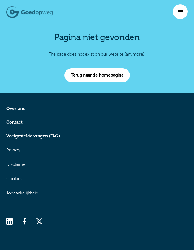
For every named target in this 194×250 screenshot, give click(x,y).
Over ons (15, 108)
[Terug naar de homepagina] (29, 12)
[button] (180, 11)
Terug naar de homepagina (100, 75)
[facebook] (24, 221)
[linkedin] (9, 221)
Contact (14, 122)
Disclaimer (16, 164)
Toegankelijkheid (22, 192)
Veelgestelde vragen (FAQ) (33, 136)
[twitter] (39, 221)
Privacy (13, 150)
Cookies (14, 178)
